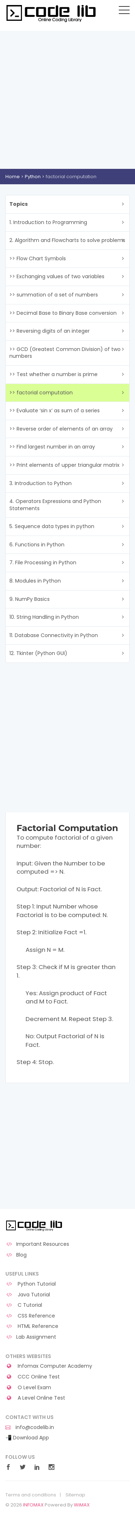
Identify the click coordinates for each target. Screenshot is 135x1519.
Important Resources (37, 1244)
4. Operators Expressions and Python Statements (55, 505)
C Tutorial (23, 1305)
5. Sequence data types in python (51, 526)
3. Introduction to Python (40, 483)
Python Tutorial (30, 1284)
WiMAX (82, 1504)
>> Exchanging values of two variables (56, 276)
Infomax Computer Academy (48, 1366)
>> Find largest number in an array (52, 446)
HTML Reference (31, 1326)
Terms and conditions (30, 1495)
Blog (16, 1255)
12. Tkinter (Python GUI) (38, 653)
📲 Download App (27, 1437)
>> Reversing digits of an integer (49, 330)
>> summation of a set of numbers (53, 294)
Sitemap (75, 1495)
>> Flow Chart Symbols (37, 258)
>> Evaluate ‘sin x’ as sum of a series (54, 410)
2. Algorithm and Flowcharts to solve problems (67, 240)
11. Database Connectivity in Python (53, 635)
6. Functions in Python (36, 544)
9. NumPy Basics (29, 599)
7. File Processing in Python (42, 562)
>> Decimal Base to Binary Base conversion (63, 313)
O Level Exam (28, 1387)
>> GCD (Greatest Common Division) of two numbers (65, 353)
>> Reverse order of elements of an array (61, 428)
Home (12, 176)
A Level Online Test (35, 1398)
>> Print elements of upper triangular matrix (64, 465)
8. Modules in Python (35, 580)
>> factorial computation (41, 392)
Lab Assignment (30, 1337)
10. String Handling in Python (44, 617)
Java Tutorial (27, 1294)
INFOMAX (33, 1504)
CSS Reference (30, 1315)
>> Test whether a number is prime (53, 374)
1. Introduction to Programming (48, 222)
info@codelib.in (29, 1427)
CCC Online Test (32, 1376)
